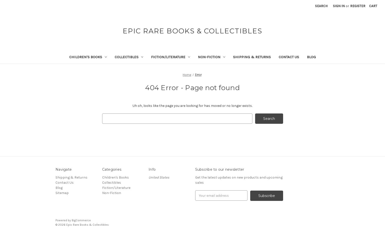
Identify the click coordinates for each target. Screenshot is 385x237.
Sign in (339, 6)
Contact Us (289, 57)
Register (357, 6)
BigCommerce (81, 220)
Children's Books (88, 57)
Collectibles (129, 57)
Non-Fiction (211, 57)
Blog (311, 57)
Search (321, 6)
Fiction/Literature (170, 57)
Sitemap (62, 193)
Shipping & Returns (252, 57)
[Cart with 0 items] (373, 6)
